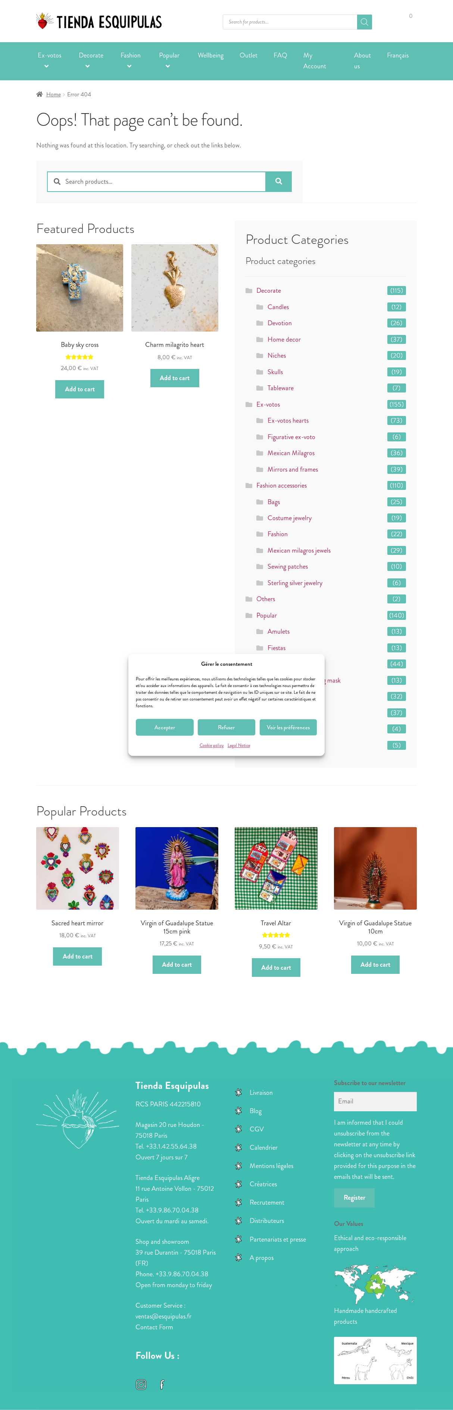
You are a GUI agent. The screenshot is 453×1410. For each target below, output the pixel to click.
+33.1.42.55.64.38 (171, 1146)
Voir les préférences (288, 727)
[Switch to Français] (398, 55)
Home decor (284, 339)
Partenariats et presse (278, 1239)
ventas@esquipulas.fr (163, 1316)
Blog (256, 1111)
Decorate (91, 55)
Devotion (280, 323)
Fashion (131, 55)
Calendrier (264, 1147)
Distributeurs (267, 1221)
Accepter (164, 727)
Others (265, 599)
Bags (274, 502)
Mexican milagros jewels (299, 550)
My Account (314, 60)
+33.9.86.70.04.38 (172, 1210)
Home (53, 94)
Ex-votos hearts (288, 420)
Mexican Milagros (291, 453)
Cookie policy (212, 746)
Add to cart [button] (80, 389)
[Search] (364, 22)
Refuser (226, 727)
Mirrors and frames (293, 469)
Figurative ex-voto (291, 437)
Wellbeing (211, 55)
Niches (277, 355)
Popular (169, 55)
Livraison (261, 1092)
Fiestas (276, 648)
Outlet (248, 55)
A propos (262, 1258)
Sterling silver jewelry (295, 583)
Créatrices (263, 1184)
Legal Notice (239, 746)
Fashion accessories (281, 485)
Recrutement (267, 1202)
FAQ (280, 55)
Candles (278, 307)
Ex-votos (49, 55)
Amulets (279, 631)
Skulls (275, 372)
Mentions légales (271, 1166)
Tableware (281, 388)
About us (362, 60)
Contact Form (154, 1327)
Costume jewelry (290, 518)
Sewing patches (288, 566)
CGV (257, 1129)
